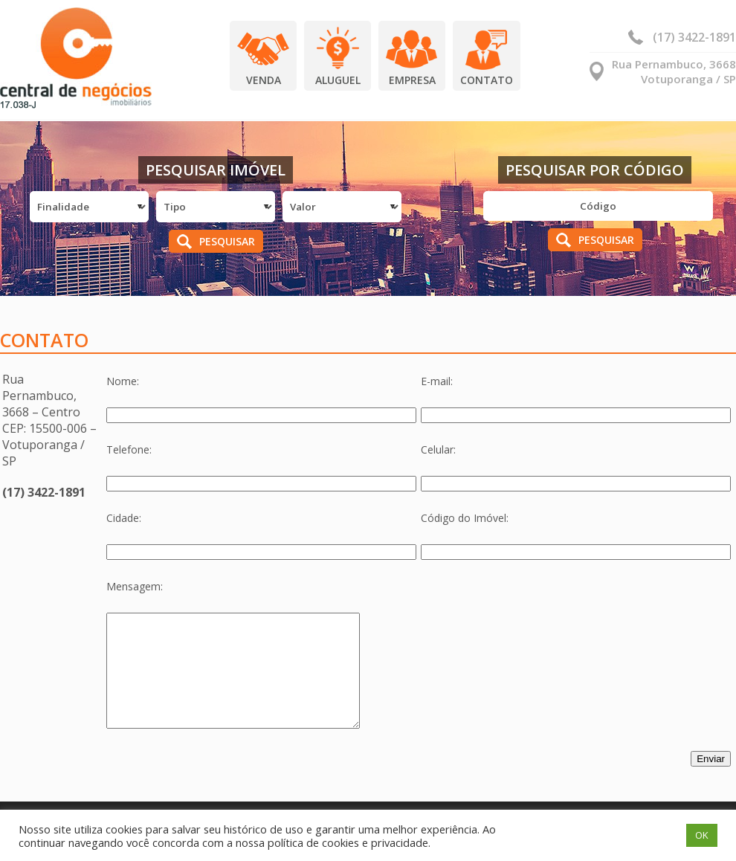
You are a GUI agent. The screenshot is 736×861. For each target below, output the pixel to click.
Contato (486, 80)
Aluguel (338, 80)
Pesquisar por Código (595, 170)
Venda (263, 80)
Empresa (412, 80)
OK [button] (701, 835)
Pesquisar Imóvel (215, 170)
